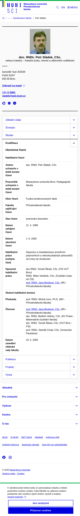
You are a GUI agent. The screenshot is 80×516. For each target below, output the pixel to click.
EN (63, 7)
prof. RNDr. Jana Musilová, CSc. (43, 282)
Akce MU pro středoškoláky (54, 444)
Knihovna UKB (52, 437)
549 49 (8, 92)
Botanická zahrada (30, 444)
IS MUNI (14, 437)
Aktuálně (7, 387)
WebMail (39, 437)
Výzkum (6, 405)
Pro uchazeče (9, 396)
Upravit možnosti (16, 504)
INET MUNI (26, 437)
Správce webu (8, 473)
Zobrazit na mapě (13, 85)
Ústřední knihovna (10, 444)
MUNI (5, 437)
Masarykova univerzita (19, 470)
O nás (5, 423)
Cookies (21, 473)
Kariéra (6, 414)
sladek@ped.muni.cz (14, 96)
